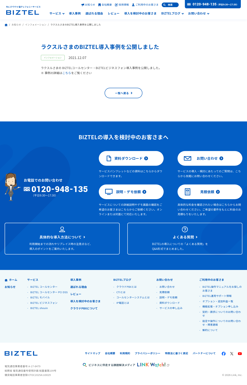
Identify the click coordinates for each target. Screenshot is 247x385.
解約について (210, 330)
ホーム (11, 280)
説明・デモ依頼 (123, 192)
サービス (55, 13)
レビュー (113, 13)
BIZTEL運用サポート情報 (217, 296)
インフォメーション (35, 24)
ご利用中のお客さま (145, 4)
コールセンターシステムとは (133, 297)
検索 (170, 4)
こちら (66, 73)
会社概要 (105, 4)
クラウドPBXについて (84, 308)
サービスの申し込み (171, 308)
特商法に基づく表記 (176, 353)
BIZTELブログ (170, 13)
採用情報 (122, 4)
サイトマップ (92, 353)
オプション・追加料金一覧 (217, 301)
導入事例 (75, 13)
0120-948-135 (205, 4)
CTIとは (120, 292)
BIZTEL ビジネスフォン (44, 303)
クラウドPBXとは (126, 287)
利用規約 (125, 353)
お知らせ (88, 4)
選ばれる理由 (94, 13)
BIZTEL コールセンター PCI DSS (49, 292)
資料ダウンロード (124, 158)
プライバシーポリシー (147, 353)
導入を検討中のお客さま (140, 13)
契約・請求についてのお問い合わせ (221, 314)
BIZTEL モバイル (40, 297)
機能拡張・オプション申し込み (220, 306)
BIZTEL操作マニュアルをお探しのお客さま (222, 288)
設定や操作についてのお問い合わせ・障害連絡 (221, 323)
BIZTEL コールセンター (44, 287)
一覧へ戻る (122, 93)
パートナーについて (204, 353)
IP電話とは (122, 303)
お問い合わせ (197, 13)
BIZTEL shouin (39, 308)
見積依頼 (199, 192)
